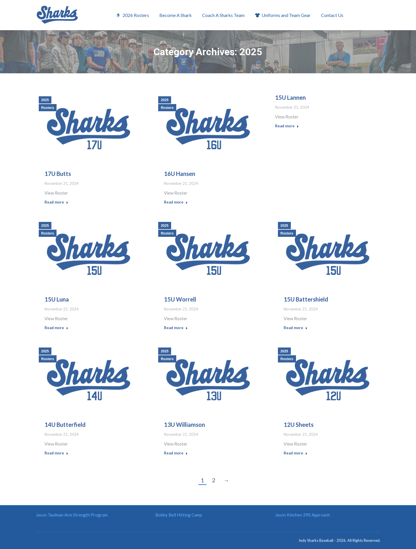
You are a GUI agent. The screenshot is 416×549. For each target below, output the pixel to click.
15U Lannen (290, 97)
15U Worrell (180, 299)
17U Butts (57, 173)
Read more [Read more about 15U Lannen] (287, 126)
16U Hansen (179, 173)
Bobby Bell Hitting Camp (178, 514)
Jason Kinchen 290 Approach (302, 514)
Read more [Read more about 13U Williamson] (176, 453)
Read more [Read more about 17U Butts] (56, 202)
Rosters (47, 108)
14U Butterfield (65, 424)
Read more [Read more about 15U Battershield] (295, 327)
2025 (45, 100)
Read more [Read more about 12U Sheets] (295, 453)
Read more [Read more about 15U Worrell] (176, 327)
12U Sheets (299, 424)
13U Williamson (184, 424)
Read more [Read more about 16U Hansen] (176, 202)
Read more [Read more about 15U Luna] (56, 327)
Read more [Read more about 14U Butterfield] (56, 453)
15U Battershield (306, 299)
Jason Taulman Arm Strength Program (72, 514)
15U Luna (56, 299)
